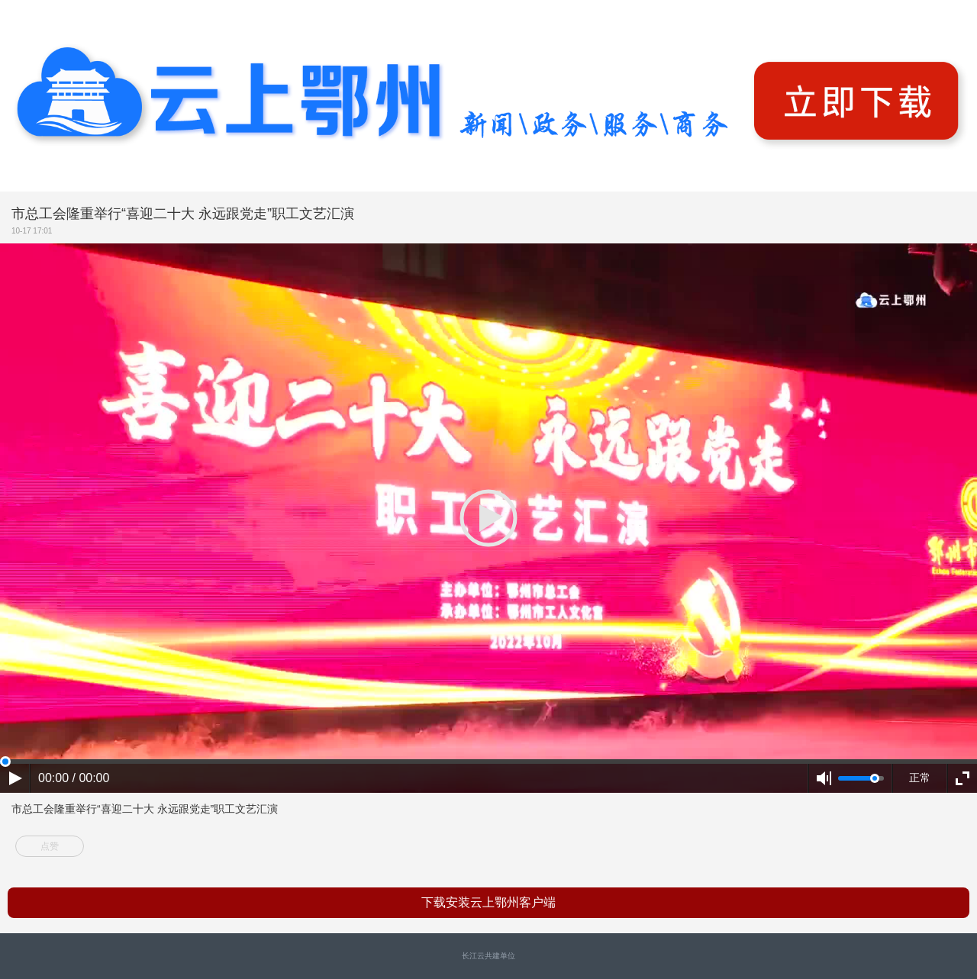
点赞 (49, 846)
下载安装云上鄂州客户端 (488, 902)
